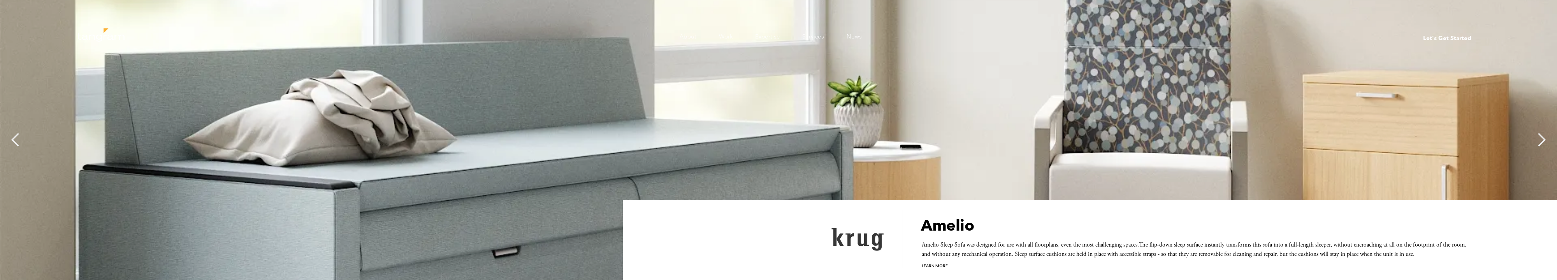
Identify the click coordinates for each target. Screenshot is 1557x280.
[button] (15, 140)
